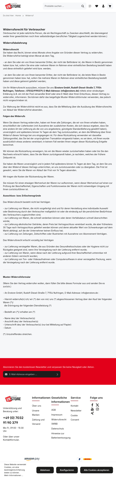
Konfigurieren (67, 470)
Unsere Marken (36, 412)
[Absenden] (57, 374)
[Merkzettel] (97, 6)
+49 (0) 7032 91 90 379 (13, 420)
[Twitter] (97, 406)
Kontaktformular (11, 439)
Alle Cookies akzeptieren (96, 470)
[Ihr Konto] (103, 6)
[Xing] (92, 414)
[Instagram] (97, 410)
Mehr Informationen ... (13, 475)
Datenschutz (57, 428)
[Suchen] (82, 6)
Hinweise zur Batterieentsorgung (61, 435)
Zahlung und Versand (38, 421)
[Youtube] (93, 410)
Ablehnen (45, 470)
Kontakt (74, 405)
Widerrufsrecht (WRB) (58, 421)
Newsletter (76, 410)
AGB (53, 410)
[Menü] (90, 6)
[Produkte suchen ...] (61, 6)
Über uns (36, 405)
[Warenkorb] (110, 6)
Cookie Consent (75, 417)
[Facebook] (93, 406)
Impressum (56, 414)
